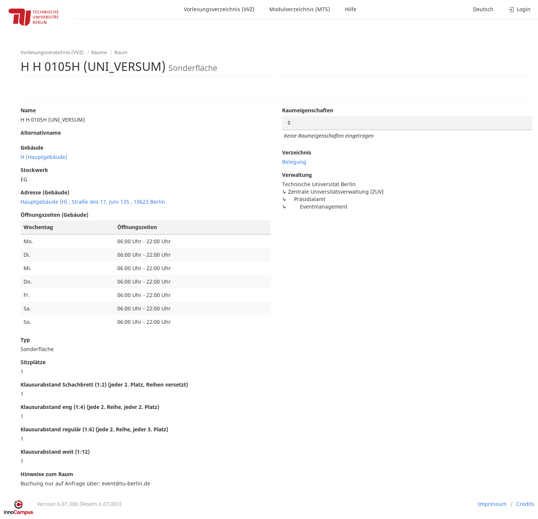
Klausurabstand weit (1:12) (55, 451)
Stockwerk (34, 169)
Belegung (294, 161)
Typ (25, 339)
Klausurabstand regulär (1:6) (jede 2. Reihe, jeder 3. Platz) (94, 429)
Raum (120, 52)
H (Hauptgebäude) (44, 156)
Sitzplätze (33, 362)
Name (28, 110)
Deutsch (483, 9)
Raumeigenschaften (307, 110)
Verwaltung (297, 174)
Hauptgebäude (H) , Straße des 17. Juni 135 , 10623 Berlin (93, 201)
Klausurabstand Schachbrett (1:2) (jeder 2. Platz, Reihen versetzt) (104, 384)
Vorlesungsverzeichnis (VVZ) (219, 9)
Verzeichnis (296, 152)
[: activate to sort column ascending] (407, 123)
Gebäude (32, 147)
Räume (99, 52)
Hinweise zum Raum (47, 474)
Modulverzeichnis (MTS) (299, 9)
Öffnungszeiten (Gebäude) (54, 214)
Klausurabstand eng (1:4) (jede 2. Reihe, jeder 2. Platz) (90, 406)
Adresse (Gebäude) (45, 192)
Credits (525, 503)
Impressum (492, 503)
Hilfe (350, 9)
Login (519, 9)
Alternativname (41, 132)
